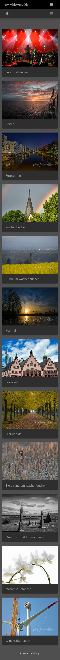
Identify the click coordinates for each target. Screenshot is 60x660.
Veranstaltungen (17, 72)
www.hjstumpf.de (16, 4)
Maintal (11, 330)
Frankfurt (12, 382)
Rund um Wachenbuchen (23, 279)
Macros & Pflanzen (18, 589)
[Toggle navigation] (51, 4)
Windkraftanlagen (18, 641)
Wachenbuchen (16, 227)
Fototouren (13, 176)
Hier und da (13, 434)
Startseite (7, 13)
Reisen (10, 124)
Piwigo (36, 653)
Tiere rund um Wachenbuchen (26, 485)
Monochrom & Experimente (25, 537)
